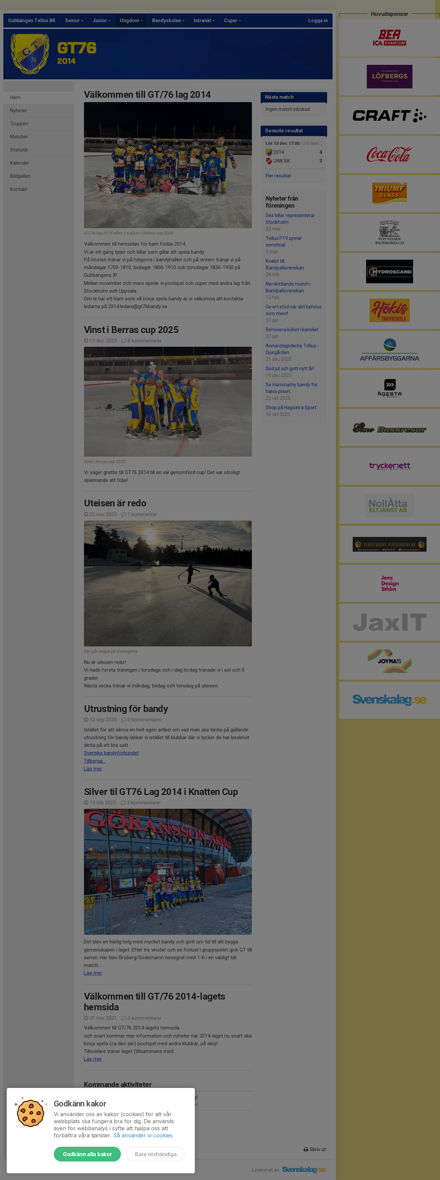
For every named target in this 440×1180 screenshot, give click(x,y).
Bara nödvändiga (155, 1154)
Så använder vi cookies (143, 1135)
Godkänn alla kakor (87, 1154)
